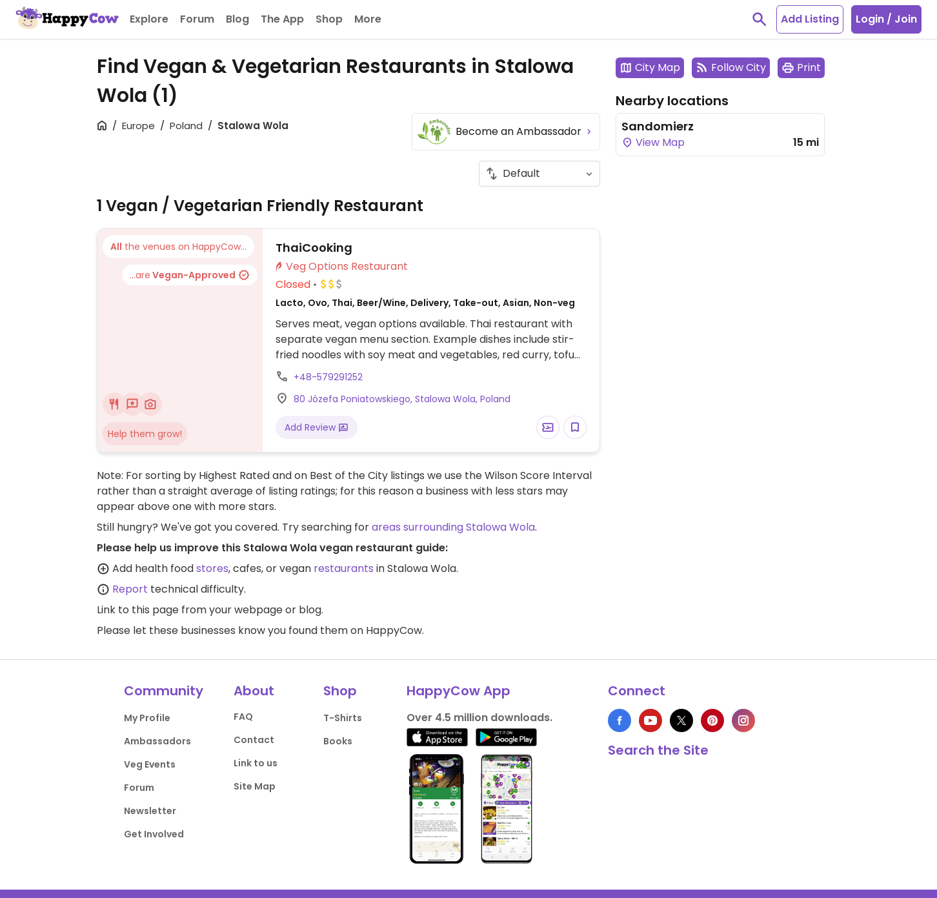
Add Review (316, 427)
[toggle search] (759, 19)
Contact (254, 739)
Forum (139, 787)
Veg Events (150, 764)
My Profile (147, 717)
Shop (340, 691)
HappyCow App (458, 691)
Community (163, 691)
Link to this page (138, 609)
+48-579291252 (328, 377)
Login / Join (886, 19)
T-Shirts (342, 717)
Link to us (255, 763)
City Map (650, 67)
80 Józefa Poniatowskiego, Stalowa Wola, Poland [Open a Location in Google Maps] (402, 399)
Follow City (731, 67)
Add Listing (810, 19)
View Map (653, 142)
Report (130, 589)
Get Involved (154, 834)
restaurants (344, 568)
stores (212, 568)
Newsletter (150, 810)
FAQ (243, 716)
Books (337, 741)
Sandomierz (657, 126)
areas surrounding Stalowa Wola (453, 527)
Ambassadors (157, 741)
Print (801, 67)
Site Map (255, 786)
